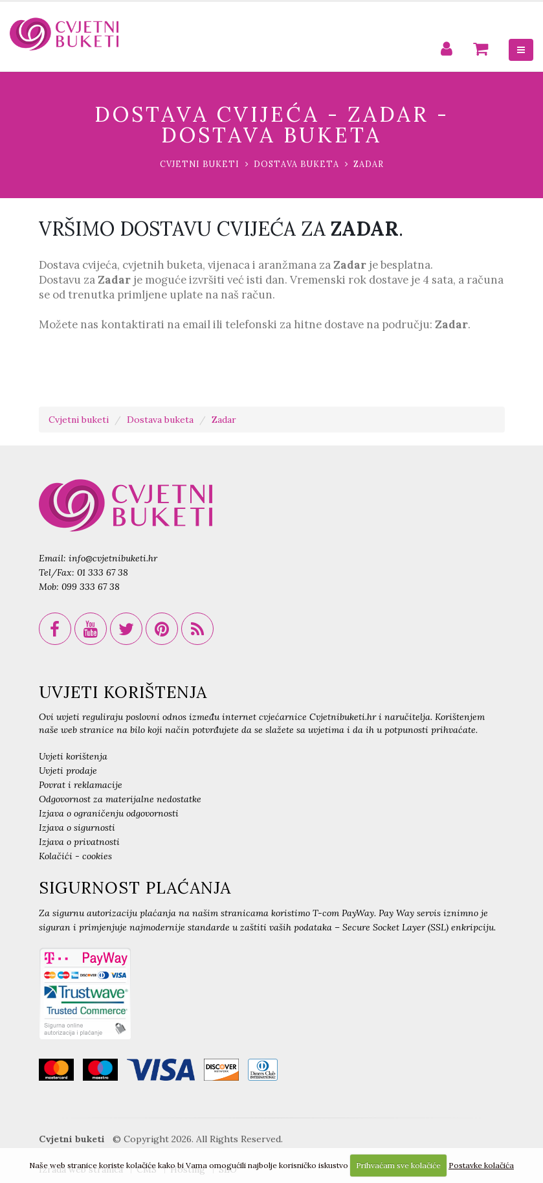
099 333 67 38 (90, 586)
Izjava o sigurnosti (77, 827)
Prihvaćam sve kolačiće (398, 1165)
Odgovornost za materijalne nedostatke (120, 799)
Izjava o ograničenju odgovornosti (109, 813)
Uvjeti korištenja (73, 756)
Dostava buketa (296, 164)
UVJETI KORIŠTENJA (123, 692)
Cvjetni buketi (199, 164)
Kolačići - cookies (75, 856)
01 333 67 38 (102, 572)
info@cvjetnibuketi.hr (113, 558)
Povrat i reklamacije (80, 785)
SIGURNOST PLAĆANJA (135, 887)
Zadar (368, 164)
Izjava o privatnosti (79, 842)
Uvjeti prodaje (68, 770)
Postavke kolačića (481, 1165)
